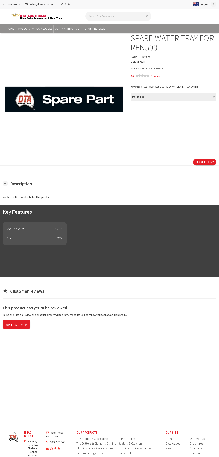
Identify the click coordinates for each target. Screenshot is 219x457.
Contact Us (83, 28)
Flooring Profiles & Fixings (134, 448)
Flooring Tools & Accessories (94, 448)
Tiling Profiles (127, 439)
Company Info (64, 28)
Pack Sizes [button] (138, 96)
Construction (126, 453)
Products (26, 28)
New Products (174, 448)
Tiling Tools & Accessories (92, 439)
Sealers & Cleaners (130, 443)
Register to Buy (205, 161)
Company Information (197, 450)
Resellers (101, 28)
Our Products (198, 439)
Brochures (196, 443)
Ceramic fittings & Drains (92, 453)
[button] (199, 4)
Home (10, 28)
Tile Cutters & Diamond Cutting (96, 443)
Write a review (16, 325)
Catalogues (44, 28)
